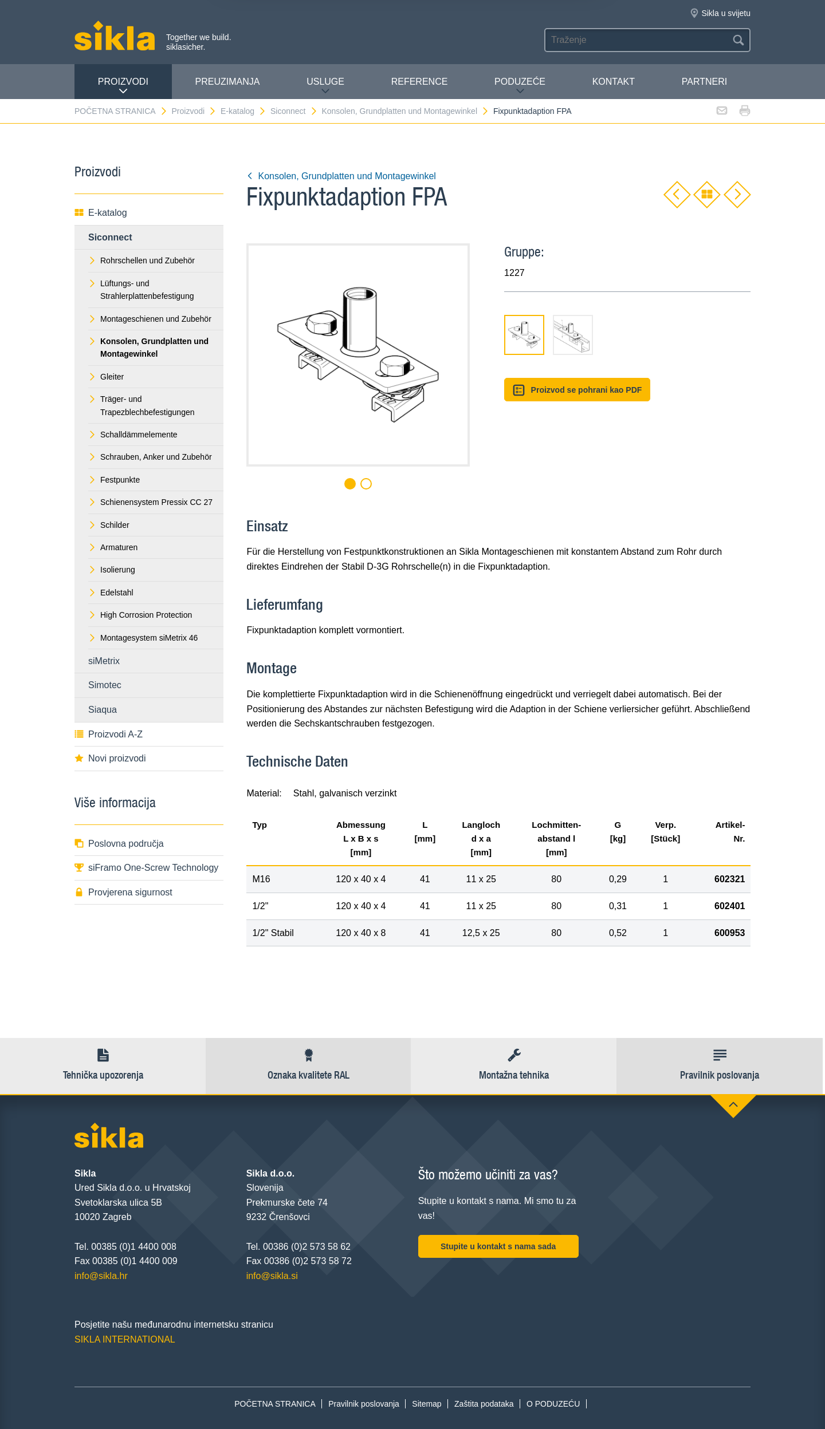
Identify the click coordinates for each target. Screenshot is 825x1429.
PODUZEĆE (519, 86)
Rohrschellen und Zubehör (141, 260)
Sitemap (426, 1403)
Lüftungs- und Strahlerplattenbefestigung (141, 290)
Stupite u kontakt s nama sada (498, 1246)
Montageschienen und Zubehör (149, 318)
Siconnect (293, 111)
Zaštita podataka (484, 1403)
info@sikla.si (272, 1276)
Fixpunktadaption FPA (532, 111)
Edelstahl (110, 592)
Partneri (704, 81)
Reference (419, 81)
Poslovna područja (119, 843)
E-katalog (243, 111)
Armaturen (113, 547)
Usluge (325, 86)
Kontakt (613, 81)
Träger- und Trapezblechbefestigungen (141, 405)
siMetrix (104, 661)
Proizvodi (123, 86)
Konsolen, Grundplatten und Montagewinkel (405, 111)
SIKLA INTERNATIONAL (124, 1339)
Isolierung (111, 569)
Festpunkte (114, 479)
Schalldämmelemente (133, 434)
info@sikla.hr (101, 1276)
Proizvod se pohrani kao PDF (577, 390)
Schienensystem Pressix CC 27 (150, 502)
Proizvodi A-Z (108, 734)
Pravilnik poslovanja (363, 1403)
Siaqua (102, 709)
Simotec (104, 685)
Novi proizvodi (110, 758)
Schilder (108, 525)
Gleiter (106, 376)
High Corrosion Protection (140, 614)
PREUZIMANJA (227, 81)
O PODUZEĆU (553, 1403)
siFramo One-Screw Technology (146, 868)
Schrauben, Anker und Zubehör (150, 456)
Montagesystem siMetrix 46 (143, 637)
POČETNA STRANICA (121, 111)
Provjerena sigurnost (123, 892)
